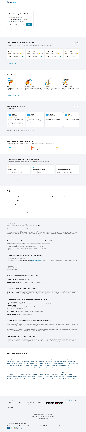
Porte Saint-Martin (59, 356)
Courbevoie (56, 376)
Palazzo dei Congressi (43, 361)
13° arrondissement (53, 369)
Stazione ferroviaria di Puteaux (13, 383)
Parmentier (29, 378)
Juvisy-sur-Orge (16, 365)
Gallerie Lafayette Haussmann (65, 365)
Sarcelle (65, 380)
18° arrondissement (20, 369)
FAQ (18, 404)
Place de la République (57, 359)
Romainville (41, 365)
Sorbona (34, 378)
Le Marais (65, 361)
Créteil (67, 367)
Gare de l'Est (72, 378)
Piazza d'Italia (45, 369)
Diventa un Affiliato (10, 405)
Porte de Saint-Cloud (55, 372)
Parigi (22, 390)
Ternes (72, 359)
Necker (49, 378)
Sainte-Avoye (33, 359)
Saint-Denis (9, 369)
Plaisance (42, 374)
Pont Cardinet (66, 378)
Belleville (72, 356)
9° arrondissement (35, 374)
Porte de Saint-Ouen (21, 374)
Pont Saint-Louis (18, 380)
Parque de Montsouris (22, 376)
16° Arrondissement (26, 367)
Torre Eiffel (37, 356)
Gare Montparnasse (26, 356)
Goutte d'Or (33, 367)
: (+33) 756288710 (43, 418)
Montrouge (50, 359)
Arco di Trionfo (44, 367)
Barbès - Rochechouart (30, 380)
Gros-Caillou (9, 365)
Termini (39, 402)
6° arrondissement (38, 369)
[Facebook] (66, 400)
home (8, 390)
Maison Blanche (55, 374)
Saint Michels (47, 363)
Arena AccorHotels (33, 361)
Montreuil (22, 365)
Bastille (43, 380)
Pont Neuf (75, 376)
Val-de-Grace (47, 374)
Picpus (27, 369)
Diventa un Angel (10, 407)
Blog (28, 404)
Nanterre (58, 367)
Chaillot (60, 378)
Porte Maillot (66, 356)
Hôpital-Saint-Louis (62, 374)
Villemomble (43, 372)
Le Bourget (28, 374)
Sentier (68, 363)
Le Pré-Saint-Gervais (62, 363)
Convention (40, 378)
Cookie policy (40, 405)
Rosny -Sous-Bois (74, 363)
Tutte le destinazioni (30, 402)
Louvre (32, 356)
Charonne (44, 359)
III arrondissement (17, 359)
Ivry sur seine (33, 383)
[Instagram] (69, 400)
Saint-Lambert (39, 376)
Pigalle (14, 369)
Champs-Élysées (66, 359)
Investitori (9, 404)
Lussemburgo (9, 359)
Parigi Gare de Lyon (17, 356)
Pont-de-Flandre (52, 367)
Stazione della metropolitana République (54, 380)
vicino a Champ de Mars (32, 260)
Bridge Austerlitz (10, 380)
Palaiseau (35, 365)
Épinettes (15, 376)
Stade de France (47, 365)
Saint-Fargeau (55, 378)
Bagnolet (45, 378)
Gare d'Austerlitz (18, 378)
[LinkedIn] (71, 400)
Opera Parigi (59, 361)
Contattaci (19, 405)
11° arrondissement (20, 372)
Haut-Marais (61, 376)
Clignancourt (46, 376)
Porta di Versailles (39, 363)
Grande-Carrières (10, 378)
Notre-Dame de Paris (11, 361)
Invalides (24, 378)
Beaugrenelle (9, 376)
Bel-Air (51, 376)
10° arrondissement (29, 372)
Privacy (39, 404)
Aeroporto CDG (10, 363)
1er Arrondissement (18, 363)
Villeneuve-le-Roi (20, 361)
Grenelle (38, 367)
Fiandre (24, 363)
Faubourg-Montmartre (11, 374)
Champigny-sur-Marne (64, 372)
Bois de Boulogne (68, 376)
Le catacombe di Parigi (73, 369)
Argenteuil (63, 367)
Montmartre (38, 380)
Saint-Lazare (43, 356)
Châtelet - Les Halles (26, 359)
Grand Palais (26, 361)
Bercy (24, 380)
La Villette (39, 359)
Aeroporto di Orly (29, 365)
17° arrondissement (31, 363)
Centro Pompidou (10, 367)
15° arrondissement (51, 356)
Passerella (31, 369)
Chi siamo (9, 402)
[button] (24, 24)
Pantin (48, 372)
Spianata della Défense (25, 383)
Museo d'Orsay (18, 367)
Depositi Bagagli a (15, 390)
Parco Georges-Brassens (72, 380)
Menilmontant (70, 374)
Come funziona (20, 402)
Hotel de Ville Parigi (52, 361)
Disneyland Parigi (71, 361)
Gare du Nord (9, 356)
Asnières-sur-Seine (31, 376)
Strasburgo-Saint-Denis (63, 369)
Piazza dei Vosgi (54, 363)
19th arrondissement (11, 372)
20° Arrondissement (74, 367)
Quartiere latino (55, 365)
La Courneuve (37, 372)
